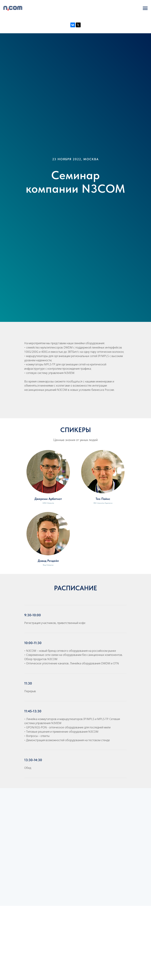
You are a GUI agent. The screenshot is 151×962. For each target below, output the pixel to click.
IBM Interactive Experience (102, 503)
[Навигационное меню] (145, 8)
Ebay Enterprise (48, 565)
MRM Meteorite (48, 503)
